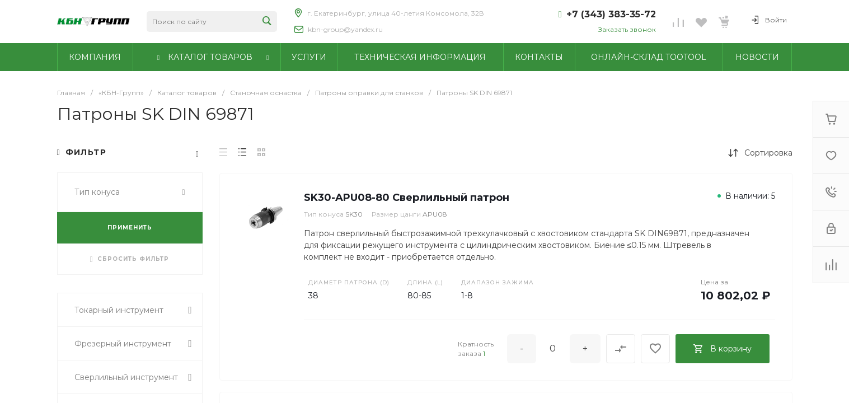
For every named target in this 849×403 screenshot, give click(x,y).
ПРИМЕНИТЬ (129, 227)
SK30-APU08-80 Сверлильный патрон (406, 197)
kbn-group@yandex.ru (345, 29)
